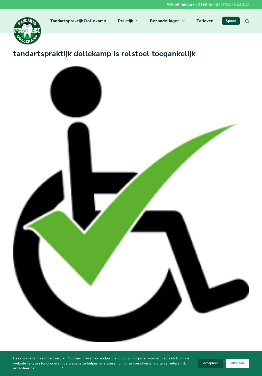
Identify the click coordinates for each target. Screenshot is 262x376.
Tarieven (204, 21)
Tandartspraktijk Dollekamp (78, 21)
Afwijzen (237, 363)
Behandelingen (168, 21)
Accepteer (210, 363)
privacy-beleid (49, 368)
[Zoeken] (247, 21)
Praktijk (129, 21)
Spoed (231, 21)
